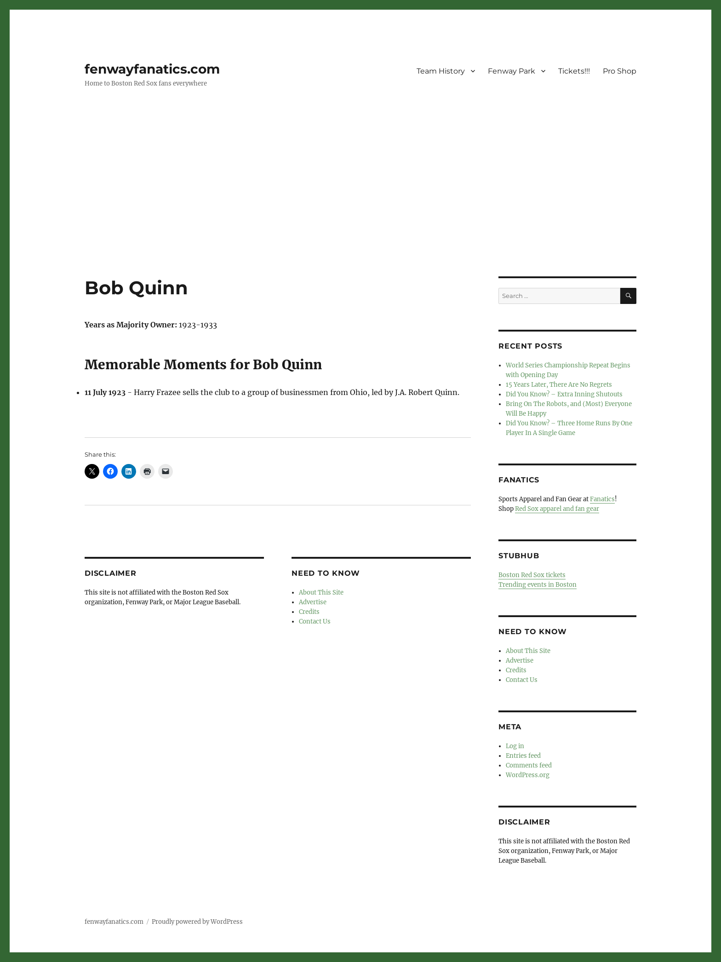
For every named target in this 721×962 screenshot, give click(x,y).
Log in (515, 746)
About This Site (321, 592)
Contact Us (315, 621)
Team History (441, 71)
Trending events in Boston (537, 585)
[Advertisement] (360, 208)
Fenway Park (511, 71)
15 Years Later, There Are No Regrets (559, 385)
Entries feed (523, 756)
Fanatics (602, 499)
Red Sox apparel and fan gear (557, 509)
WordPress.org (527, 775)
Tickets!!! (574, 71)
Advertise (312, 602)
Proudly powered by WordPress (197, 922)
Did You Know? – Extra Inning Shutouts (564, 394)
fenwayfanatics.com (152, 69)
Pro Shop (619, 71)
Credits (309, 612)
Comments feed (529, 765)
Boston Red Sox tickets (532, 575)
